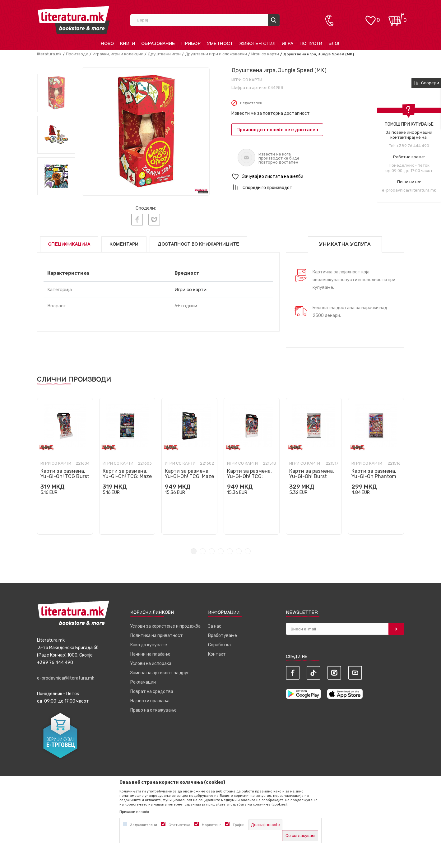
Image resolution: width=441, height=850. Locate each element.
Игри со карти (265, 54)
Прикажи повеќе (134, 812)
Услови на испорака (150, 663)
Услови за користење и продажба (165, 626)
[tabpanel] (65, 466)
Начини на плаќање (150, 654)
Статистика (179, 825)
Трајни (238, 825)
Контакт (217, 654)
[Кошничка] (396, 17)
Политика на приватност (156, 635)
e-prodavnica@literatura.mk (409, 190)
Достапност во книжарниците (198, 244)
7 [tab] (248, 551)
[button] (317, 177)
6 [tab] (239, 551)
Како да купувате (148, 645)
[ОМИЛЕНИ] (370, 17)
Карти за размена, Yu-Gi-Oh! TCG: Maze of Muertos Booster (127, 476)
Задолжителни (143, 825)
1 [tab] (194, 551)
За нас (214, 626)
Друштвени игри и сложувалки (216, 54)
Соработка (219, 645)
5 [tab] (230, 551)
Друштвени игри (164, 54)
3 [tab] (212, 551)
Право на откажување (153, 710)
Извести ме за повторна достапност (270, 113)
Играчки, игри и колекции (118, 54)
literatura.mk (49, 54)
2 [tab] (203, 551)
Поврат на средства (151, 691)
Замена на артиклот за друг (159, 673)
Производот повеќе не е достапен (277, 129)
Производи (77, 54)
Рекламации (143, 682)
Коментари (123, 244)
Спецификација (69, 244)
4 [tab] (221, 551)
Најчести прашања (149, 701)
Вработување (222, 635)
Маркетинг (211, 825)
